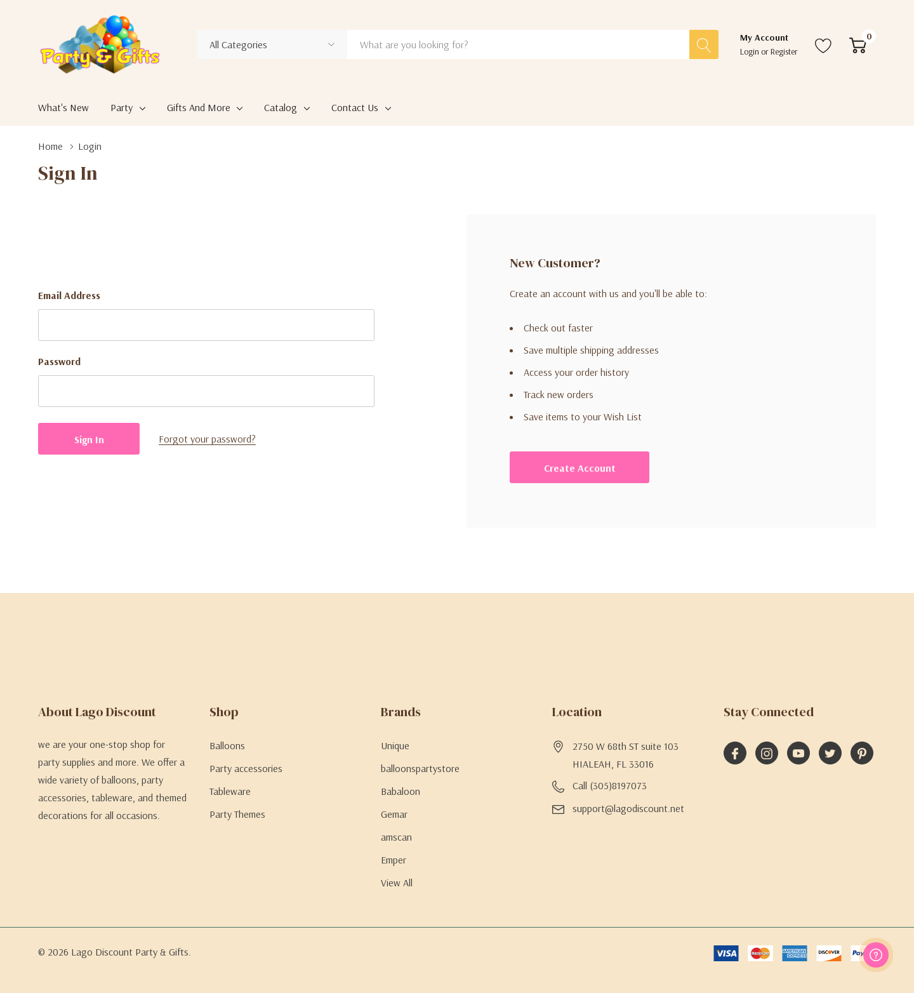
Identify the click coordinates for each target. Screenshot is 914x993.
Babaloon (400, 791)
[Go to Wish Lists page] (823, 44)
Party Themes (237, 814)
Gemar (394, 814)
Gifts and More (198, 107)
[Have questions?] (876, 955)
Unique (395, 745)
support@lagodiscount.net (628, 808)
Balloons (227, 745)
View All (397, 882)
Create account (580, 468)
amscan (396, 836)
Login (750, 51)
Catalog (280, 107)
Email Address (69, 295)
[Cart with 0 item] (857, 44)
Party (121, 107)
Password (59, 361)
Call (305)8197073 (610, 785)
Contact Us (354, 107)
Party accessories (245, 768)
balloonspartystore (420, 768)
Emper (393, 859)
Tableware (230, 791)
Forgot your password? (207, 438)
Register (784, 51)
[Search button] (704, 44)
